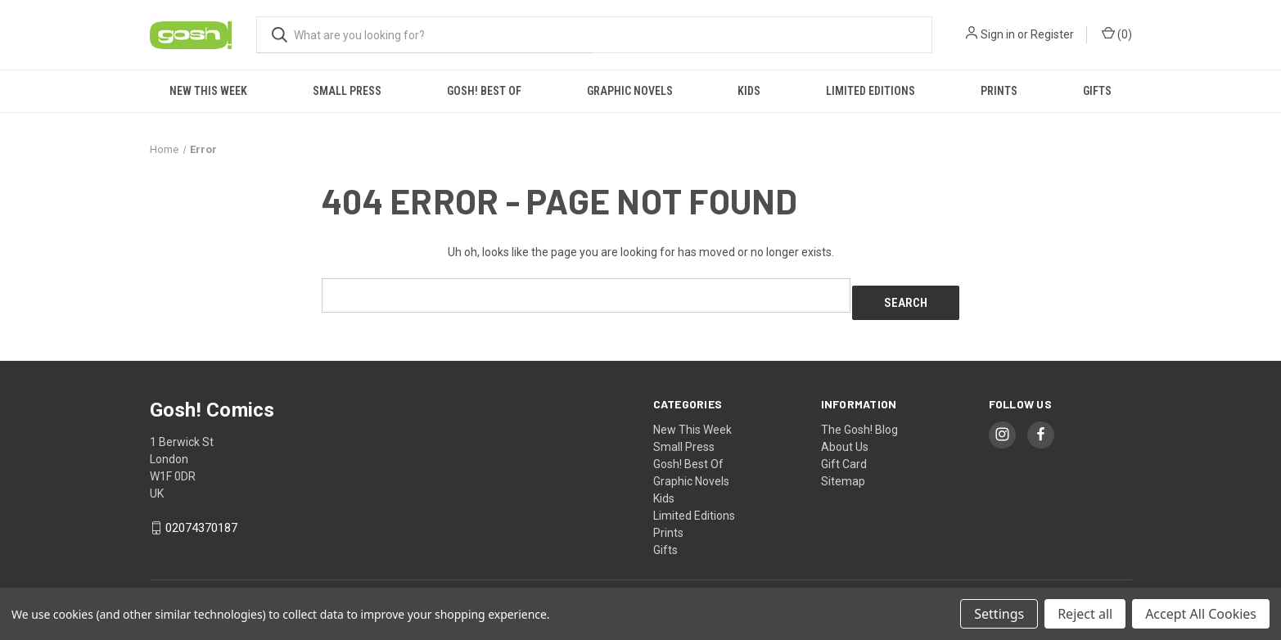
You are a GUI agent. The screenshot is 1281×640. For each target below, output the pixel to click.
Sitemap (843, 473)
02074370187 (201, 520)
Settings (999, 614)
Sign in (998, 34)
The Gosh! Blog (859, 421)
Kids (748, 90)
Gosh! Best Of (484, 90)
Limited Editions (870, 90)
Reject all (1085, 614)
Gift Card (844, 455)
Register (1052, 34)
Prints (999, 90)
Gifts (1097, 90)
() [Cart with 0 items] (1117, 33)
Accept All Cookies (1200, 614)
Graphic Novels (630, 90)
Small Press (347, 90)
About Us (844, 438)
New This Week (208, 90)
